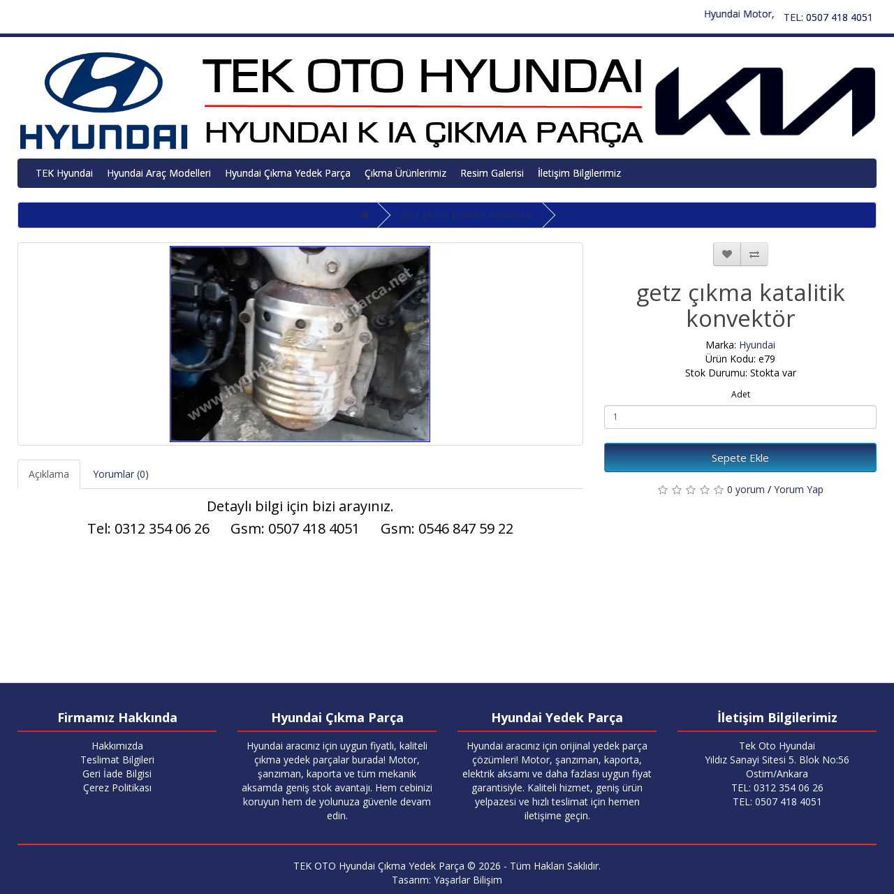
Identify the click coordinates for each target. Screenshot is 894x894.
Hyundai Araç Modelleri (159, 172)
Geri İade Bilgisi (117, 773)
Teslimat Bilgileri (117, 759)
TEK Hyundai (64, 172)
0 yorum (746, 489)
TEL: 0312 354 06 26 (777, 787)
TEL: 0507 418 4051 (828, 17)
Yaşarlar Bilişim (468, 879)
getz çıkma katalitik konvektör (467, 214)
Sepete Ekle (740, 457)
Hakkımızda (117, 745)
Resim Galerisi (492, 172)
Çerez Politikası (117, 787)
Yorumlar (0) (121, 474)
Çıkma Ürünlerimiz (405, 172)
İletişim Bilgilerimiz (579, 172)
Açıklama (49, 474)
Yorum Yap (798, 489)
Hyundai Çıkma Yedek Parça (288, 172)
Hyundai (757, 344)
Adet (740, 394)
